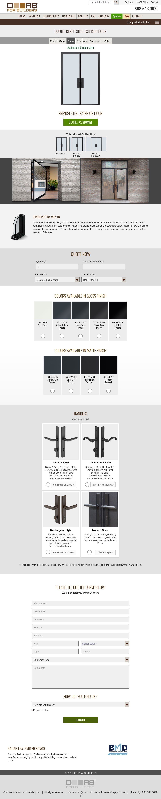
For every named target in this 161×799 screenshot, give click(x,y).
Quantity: (41, 261)
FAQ (93, 16)
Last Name (80, 608)
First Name (80, 600)
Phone (104, 648)
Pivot (78, 41)
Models (53, 41)
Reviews (129, 2)
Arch (85, 41)
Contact (154, 2)
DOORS (22, 16)
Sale (126, 16)
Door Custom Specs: (93, 261)
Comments (80, 664)
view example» (105, 552)
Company (80, 616)
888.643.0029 (147, 8)
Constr (96, 41)
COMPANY (104, 16)
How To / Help (142, 2)
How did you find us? (80, 701)
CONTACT (137, 16)
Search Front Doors (103, 2)
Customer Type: (80, 656)
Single (62, 41)
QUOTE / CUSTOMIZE (80, 122)
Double (70, 41)
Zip (55, 648)
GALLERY (83, 16)
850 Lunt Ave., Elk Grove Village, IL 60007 (105, 792)
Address (80, 632)
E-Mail (80, 624)
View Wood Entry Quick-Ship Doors (80, 772)
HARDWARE (68, 16)
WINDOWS (34, 16)
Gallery (107, 41)
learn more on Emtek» (64, 485)
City (55, 640)
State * (104, 640)
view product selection (138, 22)
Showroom (73, 792)
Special (117, 16)
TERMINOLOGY (51, 16)
